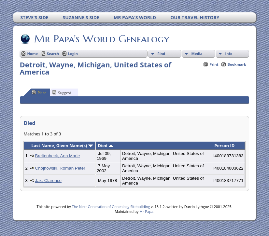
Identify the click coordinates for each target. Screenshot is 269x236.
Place (39, 92)
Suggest (61, 92)
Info (229, 53)
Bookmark (236, 64)
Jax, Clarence (48, 180)
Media (197, 53)
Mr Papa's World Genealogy (101, 38)
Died (106, 145)
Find (161, 53)
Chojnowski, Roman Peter (60, 168)
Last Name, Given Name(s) (62, 145)
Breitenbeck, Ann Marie (57, 155)
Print (213, 64)
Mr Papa (146, 211)
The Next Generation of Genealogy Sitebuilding (111, 206)
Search (53, 53)
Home (32, 53)
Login (73, 53)
